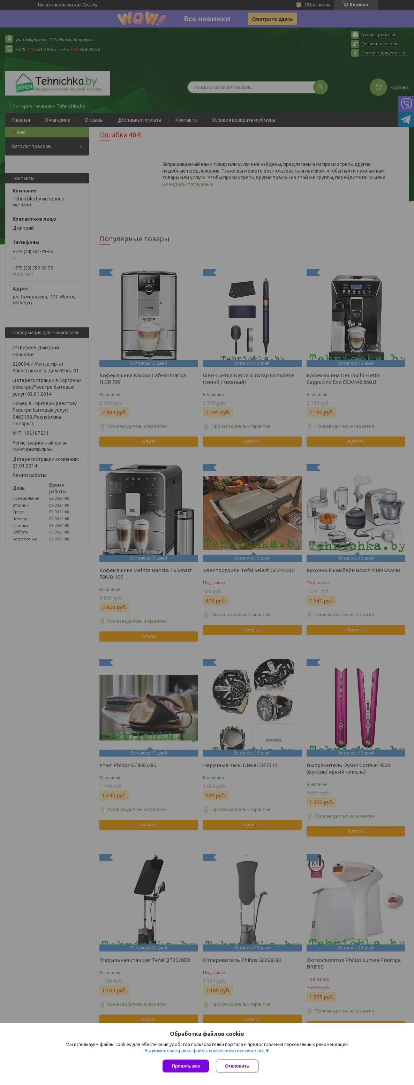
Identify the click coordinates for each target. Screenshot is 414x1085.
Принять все (186, 1066)
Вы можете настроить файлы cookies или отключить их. (204, 1050)
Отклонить (237, 1066)
